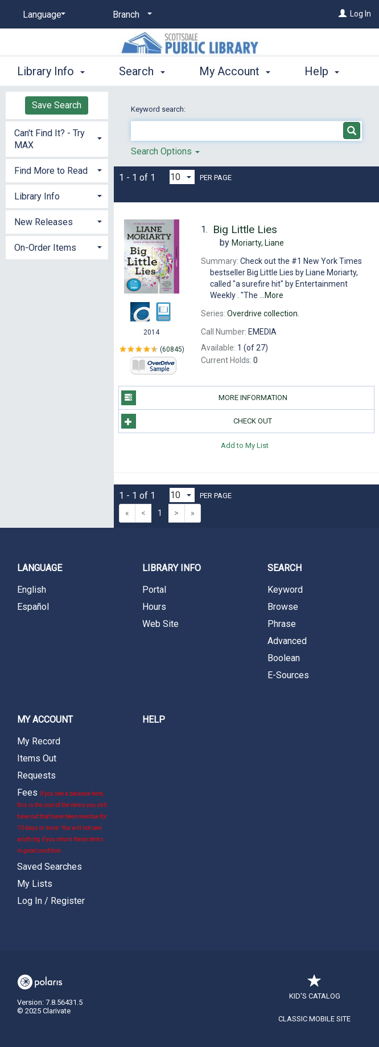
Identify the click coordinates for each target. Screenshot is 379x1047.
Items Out (36, 758)
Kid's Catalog (314, 990)
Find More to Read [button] (51, 170)
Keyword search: (159, 109)
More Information (204, 397)
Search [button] (141, 69)
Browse (282, 606)
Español (33, 606)
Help (153, 719)
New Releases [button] (43, 222)
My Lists (34, 883)
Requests (36, 775)
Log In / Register (51, 900)
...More (271, 295)
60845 (172, 349)
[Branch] (130, 14)
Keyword (285, 589)
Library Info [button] (51, 69)
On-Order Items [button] (45, 247)
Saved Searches (49, 866)
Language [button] (39, 568)
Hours (154, 606)
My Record (38, 741)
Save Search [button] (56, 105)
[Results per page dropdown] (182, 177)
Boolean (283, 658)
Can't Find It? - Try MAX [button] (49, 139)
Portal (154, 589)
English (31, 589)
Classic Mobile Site (314, 1019)
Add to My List (245, 445)
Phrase (281, 623)
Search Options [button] (165, 151)
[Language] (42, 14)
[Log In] (343, 13)
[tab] (57, 138)
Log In (360, 13)
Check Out (197, 421)
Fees (62, 820)
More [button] (326, 71)
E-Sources (288, 675)
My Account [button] (234, 69)
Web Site (160, 623)
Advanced (287, 640)
